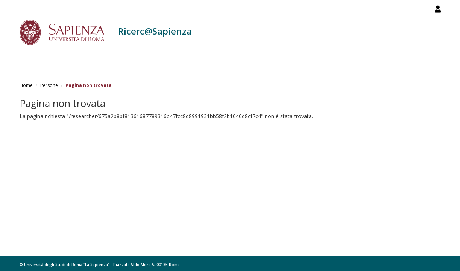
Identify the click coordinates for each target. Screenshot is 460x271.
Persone (49, 85)
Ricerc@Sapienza (155, 31)
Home (26, 85)
